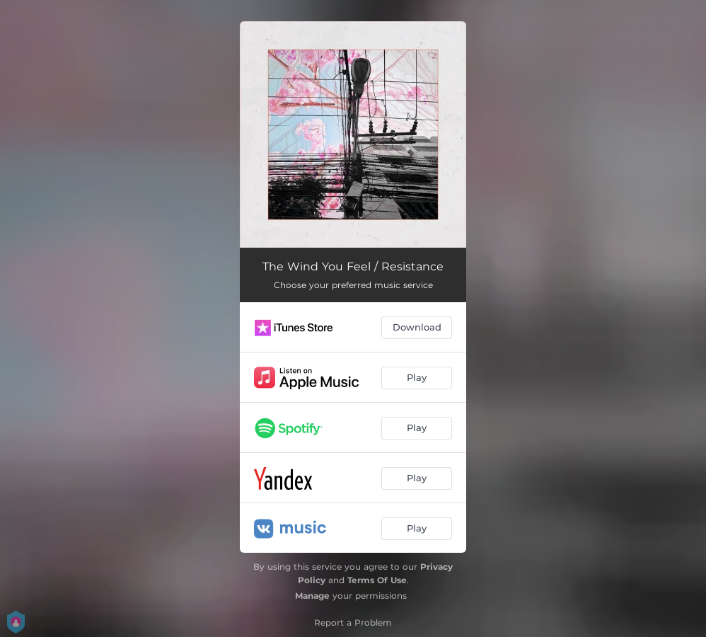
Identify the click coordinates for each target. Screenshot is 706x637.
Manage (312, 595)
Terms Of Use (377, 580)
